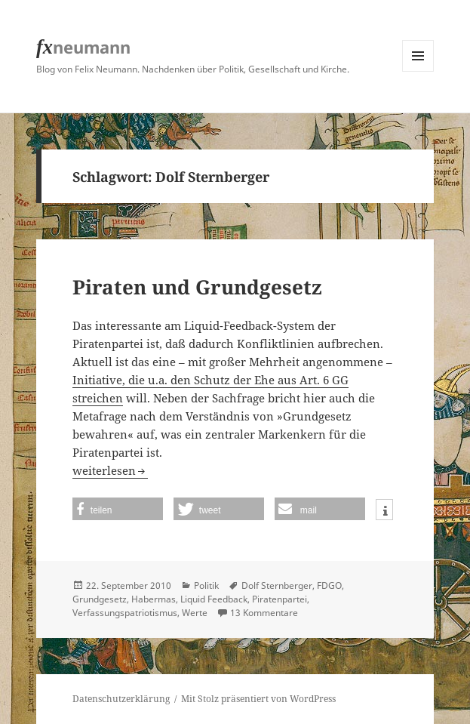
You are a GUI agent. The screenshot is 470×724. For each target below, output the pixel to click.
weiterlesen (110, 470)
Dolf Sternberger (276, 585)
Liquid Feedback (213, 599)
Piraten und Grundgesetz (197, 286)
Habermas (153, 599)
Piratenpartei (279, 599)
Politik (206, 585)
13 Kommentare (264, 612)
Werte (194, 612)
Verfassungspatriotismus (124, 612)
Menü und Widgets (418, 71)
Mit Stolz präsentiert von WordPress (258, 698)
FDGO (329, 585)
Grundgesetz (99, 599)
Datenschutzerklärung (121, 698)
